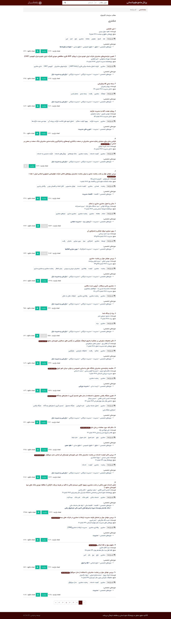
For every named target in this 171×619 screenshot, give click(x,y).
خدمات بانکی (94, 497)
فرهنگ (103, 94)
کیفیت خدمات (94, 154)
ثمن (85, 555)
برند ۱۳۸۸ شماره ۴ (106, 318)
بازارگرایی (71, 351)
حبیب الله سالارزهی (104, 520)
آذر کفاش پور (106, 343)
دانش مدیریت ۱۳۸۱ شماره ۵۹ (103, 116)
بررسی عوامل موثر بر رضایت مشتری (101, 258)
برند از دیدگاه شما (108, 313)
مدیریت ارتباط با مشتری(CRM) (77, 527)
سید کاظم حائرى (105, 547)
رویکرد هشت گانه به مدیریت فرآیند (102, 111)
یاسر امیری (93, 520)
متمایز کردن (74, 94)
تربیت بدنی (94, 386)
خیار (71, 39)
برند (97, 323)
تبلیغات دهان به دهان (69, 296)
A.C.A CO (26, 615)
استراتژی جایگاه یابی (109, 410)
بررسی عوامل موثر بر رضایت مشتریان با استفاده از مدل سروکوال (87, 572)
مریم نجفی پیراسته (94, 261)
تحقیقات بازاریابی (81, 351)
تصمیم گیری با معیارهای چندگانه (53, 406)
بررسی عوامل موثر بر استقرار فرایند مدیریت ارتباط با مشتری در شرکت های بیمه (82, 517)
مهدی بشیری (105, 114)
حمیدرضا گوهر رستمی (91, 371)
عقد (104, 39)
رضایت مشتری (83, 154)
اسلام (103, 213)
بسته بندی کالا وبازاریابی (106, 83)
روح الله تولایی (105, 206)
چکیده (44, 51)
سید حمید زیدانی (104, 234)
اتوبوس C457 (48, 66)
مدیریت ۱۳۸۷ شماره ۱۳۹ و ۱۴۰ (102, 291)
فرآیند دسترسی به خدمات (45, 154)
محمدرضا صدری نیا (104, 288)
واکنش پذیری (41, 186)
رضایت (103, 186)
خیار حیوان (83, 437)
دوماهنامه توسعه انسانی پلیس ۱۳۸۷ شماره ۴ (98, 209)
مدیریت (95, 74)
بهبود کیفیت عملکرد (82, 121)
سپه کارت (70, 497)
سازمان (69, 241)
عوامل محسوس (70, 186)
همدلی (97, 186)
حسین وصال (92, 398)
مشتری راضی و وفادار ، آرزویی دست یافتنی (99, 286)
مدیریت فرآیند (94, 121)
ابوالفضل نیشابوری (90, 288)
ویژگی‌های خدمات (60, 154)
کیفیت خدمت (81, 186)
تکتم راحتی (82, 490)
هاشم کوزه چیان (105, 371)
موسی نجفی (106, 261)
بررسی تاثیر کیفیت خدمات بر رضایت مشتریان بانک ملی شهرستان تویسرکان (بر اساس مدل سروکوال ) (74, 455)
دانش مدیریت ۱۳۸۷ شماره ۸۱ (103, 149)
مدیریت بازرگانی (86, 74)
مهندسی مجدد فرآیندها (39, 121)
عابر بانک (77, 497)
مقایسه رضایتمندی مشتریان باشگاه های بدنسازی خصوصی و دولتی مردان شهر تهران (80, 368)
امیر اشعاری (94, 59)
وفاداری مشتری (82, 296)
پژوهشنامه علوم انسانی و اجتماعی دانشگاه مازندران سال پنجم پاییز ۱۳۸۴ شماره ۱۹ (87, 492)
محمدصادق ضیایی (95, 575)
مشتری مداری (71, 213)
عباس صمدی (106, 457)
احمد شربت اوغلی (104, 146)
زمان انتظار (59, 268)
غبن (67, 39)
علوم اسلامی (94, 563)
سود (84, 241)
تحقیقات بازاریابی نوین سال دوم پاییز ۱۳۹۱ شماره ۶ (96, 577)
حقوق (96, 47)
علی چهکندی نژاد (104, 430)
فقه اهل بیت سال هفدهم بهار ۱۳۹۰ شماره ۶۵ (98, 550)
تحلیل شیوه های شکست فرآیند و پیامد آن (61, 121)
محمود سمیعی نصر (104, 316)
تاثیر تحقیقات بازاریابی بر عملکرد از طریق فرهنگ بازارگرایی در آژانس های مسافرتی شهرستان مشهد (76, 341)
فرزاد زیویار (106, 575)
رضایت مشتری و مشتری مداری (44, 268)
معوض (93, 39)
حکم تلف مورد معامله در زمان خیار (96, 427)
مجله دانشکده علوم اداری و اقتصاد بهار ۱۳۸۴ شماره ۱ (96, 181)
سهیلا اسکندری (95, 457)
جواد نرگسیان (84, 575)
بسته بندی (83, 94)
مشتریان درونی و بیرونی (72, 268)
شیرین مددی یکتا (96, 179)
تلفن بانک (85, 497)
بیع (93, 555)
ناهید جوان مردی (104, 31)
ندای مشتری (38, 66)
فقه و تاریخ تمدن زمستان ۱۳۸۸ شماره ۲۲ (99, 432)
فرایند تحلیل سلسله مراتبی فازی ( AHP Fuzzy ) (84, 66)
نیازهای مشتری (60, 213)
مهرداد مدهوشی (105, 59)
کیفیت (90, 268)
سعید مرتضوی (91, 490)
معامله (87, 39)
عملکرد (97, 351)
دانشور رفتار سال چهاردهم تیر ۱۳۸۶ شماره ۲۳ (98, 401)
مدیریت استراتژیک (85, 249)
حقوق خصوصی (87, 47)
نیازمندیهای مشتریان (61, 66)
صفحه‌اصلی (142, 9)
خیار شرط (74, 437)
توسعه (103, 241)
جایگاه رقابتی (37, 406)
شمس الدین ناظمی (104, 398)
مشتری (81, 39)
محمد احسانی (78, 371)
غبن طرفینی (110, 29)
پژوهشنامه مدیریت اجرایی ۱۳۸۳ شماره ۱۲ (99, 61)
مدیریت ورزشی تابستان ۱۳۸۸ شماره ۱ (100, 373)
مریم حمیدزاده (79, 206)
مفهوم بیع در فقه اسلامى (101, 545)
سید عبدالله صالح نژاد (92, 206)
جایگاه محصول (69, 406)
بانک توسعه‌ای (72, 154)
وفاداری (84, 268)
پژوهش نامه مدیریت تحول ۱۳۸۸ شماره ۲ (99, 346)
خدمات (84, 465)
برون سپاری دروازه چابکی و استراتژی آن (100, 231)
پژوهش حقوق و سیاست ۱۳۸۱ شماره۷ (100, 34)
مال (89, 555)
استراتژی (90, 241)
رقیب (63, 241)
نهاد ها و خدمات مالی (76, 505)
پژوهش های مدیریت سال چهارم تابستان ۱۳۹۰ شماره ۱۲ (95, 522)
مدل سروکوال (72, 582)
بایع (76, 39)
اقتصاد (96, 194)
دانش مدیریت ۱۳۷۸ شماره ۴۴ (102, 89)
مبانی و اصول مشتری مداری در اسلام (101, 203)
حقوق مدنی (77, 47)
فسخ (99, 39)
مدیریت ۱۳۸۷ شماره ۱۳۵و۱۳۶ (103, 236)
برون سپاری (77, 241)
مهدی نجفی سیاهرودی (93, 343)
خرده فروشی (80, 406)
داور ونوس (106, 179)
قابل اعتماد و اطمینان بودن (56, 186)
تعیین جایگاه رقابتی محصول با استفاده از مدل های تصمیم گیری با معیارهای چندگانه (80, 395)
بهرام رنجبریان (105, 86)
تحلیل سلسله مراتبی (92, 406)
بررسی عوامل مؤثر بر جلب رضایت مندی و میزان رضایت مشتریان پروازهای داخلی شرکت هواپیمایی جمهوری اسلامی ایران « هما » (72, 175)
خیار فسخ (91, 437)
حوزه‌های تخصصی (105, 47)
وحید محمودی (95, 114)
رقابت (90, 94)
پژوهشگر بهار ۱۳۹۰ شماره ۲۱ (103, 460)
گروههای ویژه (87, 221)
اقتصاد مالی (88, 505)
